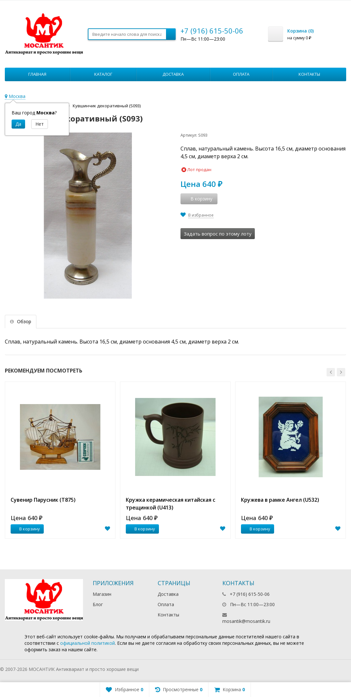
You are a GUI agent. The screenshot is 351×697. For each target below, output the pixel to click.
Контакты (309, 74)
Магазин (102, 594)
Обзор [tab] (20, 321)
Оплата (241, 74)
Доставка (173, 74)
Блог (98, 604)
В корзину (26, 529)
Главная (37, 74)
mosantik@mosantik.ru (246, 621)
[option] (60, 460)
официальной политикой (87, 643)
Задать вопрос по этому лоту (218, 233)
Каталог (103, 74)
